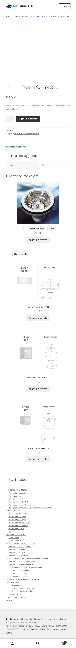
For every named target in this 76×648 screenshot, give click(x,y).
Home (8, 16)
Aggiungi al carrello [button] (38, 240)
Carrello (59, 641)
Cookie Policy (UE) (30, 629)
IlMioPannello (12, 619)
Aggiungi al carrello (28, 119)
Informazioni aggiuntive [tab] (17, 147)
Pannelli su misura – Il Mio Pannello (29, 16)
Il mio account (12, 643)
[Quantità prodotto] (10, 119)
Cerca (38, 643)
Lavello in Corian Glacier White (26, 134)
